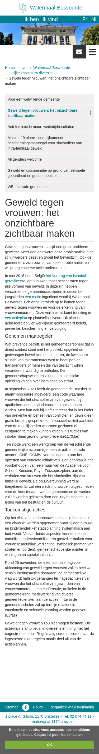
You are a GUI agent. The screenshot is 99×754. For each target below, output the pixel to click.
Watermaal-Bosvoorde (56, 8)
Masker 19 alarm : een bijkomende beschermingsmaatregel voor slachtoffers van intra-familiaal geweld (45, 143)
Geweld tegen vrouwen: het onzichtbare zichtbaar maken (42, 113)
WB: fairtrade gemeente (27, 187)
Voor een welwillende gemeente (34, 99)
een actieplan (16, 318)
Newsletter (79, 53)
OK (49, 745)
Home (10, 68)
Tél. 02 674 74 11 (77, 716)
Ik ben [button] (32, 19)
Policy (38, 707)
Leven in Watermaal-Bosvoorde (44, 68)
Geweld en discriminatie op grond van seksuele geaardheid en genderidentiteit (46, 173)
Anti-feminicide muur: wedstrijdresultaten (41, 127)
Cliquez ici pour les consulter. (58, 735)
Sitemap (11, 707)
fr (84, 19)
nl (93, 19)
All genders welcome (25, 159)
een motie (33, 297)
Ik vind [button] (50, 19)
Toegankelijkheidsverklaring (71, 707)
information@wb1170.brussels (49, 721)
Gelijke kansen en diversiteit (31, 73)
